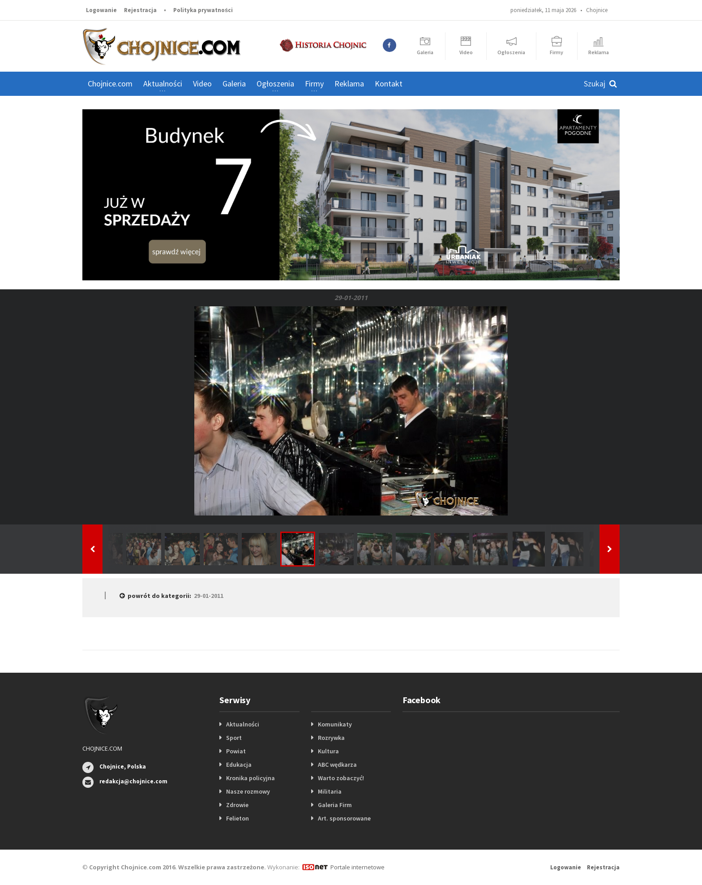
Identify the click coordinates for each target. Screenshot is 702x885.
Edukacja (239, 764)
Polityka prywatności (203, 10)
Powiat (236, 751)
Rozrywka (331, 738)
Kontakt (388, 83)
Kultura (328, 751)
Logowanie (101, 10)
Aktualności (242, 724)
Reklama (349, 83)
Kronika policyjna (250, 778)
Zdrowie (237, 805)
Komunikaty (335, 724)
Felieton (237, 818)
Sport (234, 738)
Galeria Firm (335, 805)
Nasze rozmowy (248, 791)
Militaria (330, 791)
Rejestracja (140, 10)
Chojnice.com (110, 83)
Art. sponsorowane (344, 818)
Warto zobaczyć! (341, 778)
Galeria (234, 83)
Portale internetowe (357, 867)
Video (202, 83)
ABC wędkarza (337, 764)
